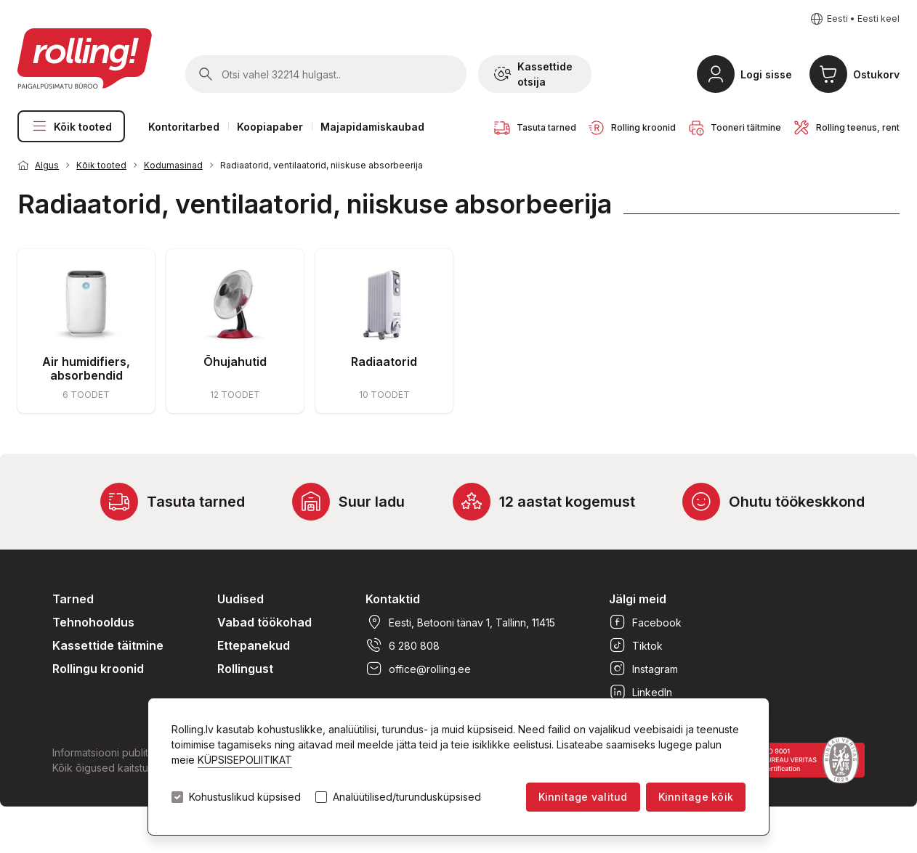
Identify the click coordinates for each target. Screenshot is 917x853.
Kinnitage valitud (583, 797)
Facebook (645, 622)
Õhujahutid (235, 361)
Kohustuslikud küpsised (245, 797)
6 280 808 (402, 645)
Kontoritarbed (183, 127)
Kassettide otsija (533, 74)
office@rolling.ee (418, 668)
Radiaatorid (384, 361)
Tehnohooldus (93, 622)
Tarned (73, 599)
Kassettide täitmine (107, 645)
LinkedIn (640, 692)
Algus (47, 165)
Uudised (240, 599)
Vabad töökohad (264, 622)
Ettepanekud (253, 645)
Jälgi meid (637, 599)
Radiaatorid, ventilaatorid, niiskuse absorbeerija (321, 165)
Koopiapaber (270, 127)
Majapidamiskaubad (372, 127)
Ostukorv (876, 74)
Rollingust (245, 668)
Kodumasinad (173, 165)
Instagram (643, 668)
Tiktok (636, 645)
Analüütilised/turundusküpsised (407, 797)
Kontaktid (392, 599)
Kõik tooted (71, 126)
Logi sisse (766, 74)
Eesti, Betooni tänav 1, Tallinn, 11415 (460, 622)
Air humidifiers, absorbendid (86, 368)
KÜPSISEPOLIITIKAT (245, 760)
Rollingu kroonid (98, 668)
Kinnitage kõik (695, 797)
